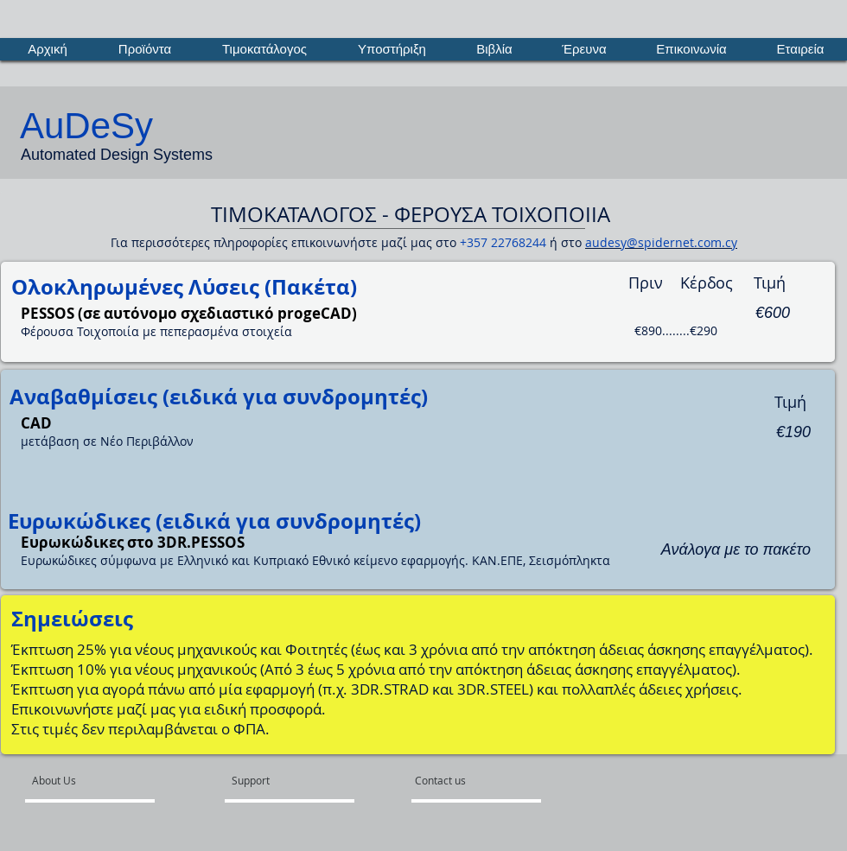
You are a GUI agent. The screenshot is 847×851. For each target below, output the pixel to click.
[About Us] (98, 780)
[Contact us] (456, 780)
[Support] (273, 780)
